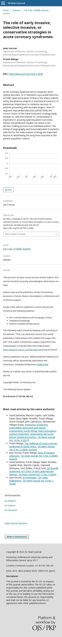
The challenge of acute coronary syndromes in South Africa (33, 445)
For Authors (10, 505)
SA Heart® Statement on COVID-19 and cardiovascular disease (33, 471)
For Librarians (11, 510)
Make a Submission (17, 536)
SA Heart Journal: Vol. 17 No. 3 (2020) (37, 474)
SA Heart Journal (16, 3)
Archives (16, 10)
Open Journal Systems (16, 523)
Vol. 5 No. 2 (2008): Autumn (36, 10)
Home (6, 10)
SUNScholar (42, 364)
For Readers (10, 500)
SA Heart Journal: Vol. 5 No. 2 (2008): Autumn (32, 448)
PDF (9, 189)
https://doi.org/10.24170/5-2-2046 (26, 73)
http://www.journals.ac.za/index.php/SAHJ (23, 349)
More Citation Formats (15, 234)
